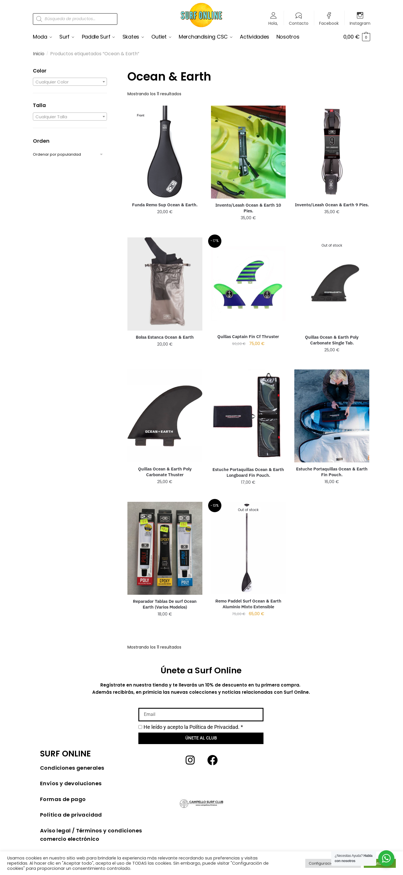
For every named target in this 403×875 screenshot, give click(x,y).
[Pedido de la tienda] (70, 154)
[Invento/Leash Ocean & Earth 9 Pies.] (331, 151)
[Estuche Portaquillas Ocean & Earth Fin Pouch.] (331, 415)
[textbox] (70, 82)
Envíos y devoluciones (70, 783)
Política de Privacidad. (214, 727)
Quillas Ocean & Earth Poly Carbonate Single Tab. (332, 340)
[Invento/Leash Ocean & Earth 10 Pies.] (248, 151)
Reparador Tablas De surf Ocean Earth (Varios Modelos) (165, 603)
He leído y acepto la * (193, 727)
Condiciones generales (72, 767)
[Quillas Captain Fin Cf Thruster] (248, 283)
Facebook (329, 22)
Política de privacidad (71, 814)
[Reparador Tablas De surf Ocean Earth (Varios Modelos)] (164, 548)
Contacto (298, 22)
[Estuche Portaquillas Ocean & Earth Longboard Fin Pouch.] (248, 416)
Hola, (273, 22)
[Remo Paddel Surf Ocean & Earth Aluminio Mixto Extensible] (248, 548)
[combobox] (70, 82)
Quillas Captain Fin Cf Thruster (248, 336)
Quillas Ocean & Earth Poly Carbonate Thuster (165, 471)
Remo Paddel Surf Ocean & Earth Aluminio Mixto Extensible (248, 603)
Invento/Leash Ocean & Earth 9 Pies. (332, 204)
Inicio (38, 53)
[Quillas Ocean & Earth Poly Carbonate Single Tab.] (331, 284)
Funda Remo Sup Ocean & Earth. (164, 204)
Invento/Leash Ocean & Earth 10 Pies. (248, 207)
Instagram (360, 22)
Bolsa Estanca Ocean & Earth (165, 337)
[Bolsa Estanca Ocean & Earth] (164, 284)
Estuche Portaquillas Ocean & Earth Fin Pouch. (332, 471)
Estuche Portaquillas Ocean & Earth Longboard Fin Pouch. (248, 472)
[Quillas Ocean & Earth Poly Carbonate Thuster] (164, 415)
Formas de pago (63, 798)
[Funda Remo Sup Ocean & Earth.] (164, 151)
